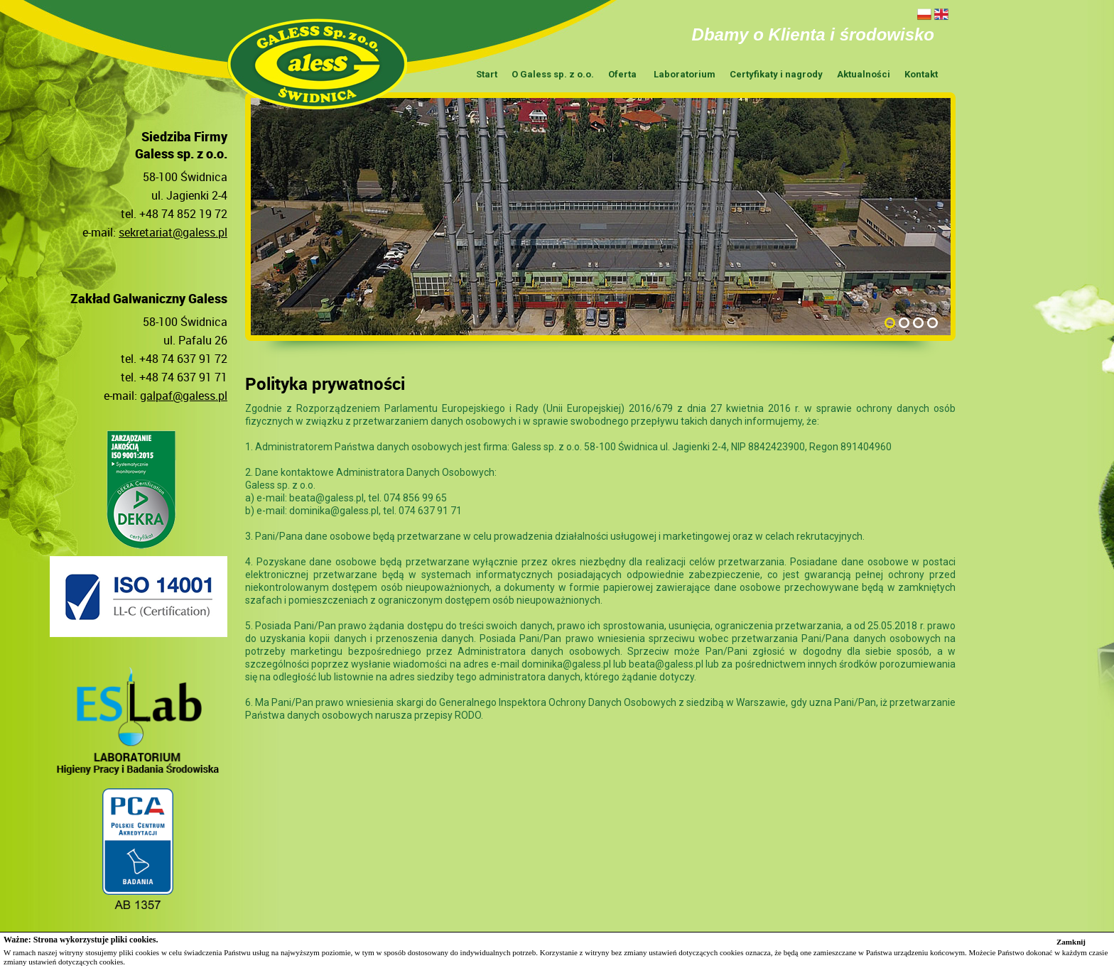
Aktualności (863, 74)
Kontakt (921, 74)
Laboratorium (684, 74)
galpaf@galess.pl (183, 395)
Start (486, 74)
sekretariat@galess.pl (173, 232)
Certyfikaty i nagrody (776, 74)
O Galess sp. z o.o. (553, 74)
